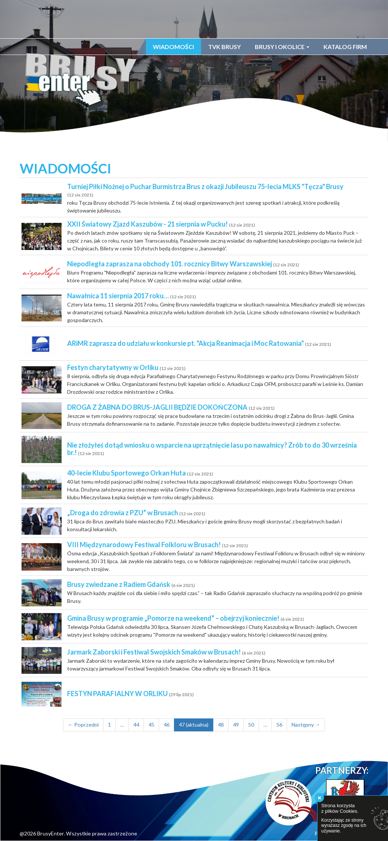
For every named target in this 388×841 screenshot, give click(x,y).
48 (221, 724)
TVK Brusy (224, 46)
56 (279, 724)
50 (251, 724)
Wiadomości (173, 46)
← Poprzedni (83, 724)
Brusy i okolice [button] (282, 46)
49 (236, 724)
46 (167, 724)
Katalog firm (345, 46)
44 (136, 724)
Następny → (306, 724)
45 (151, 724)
